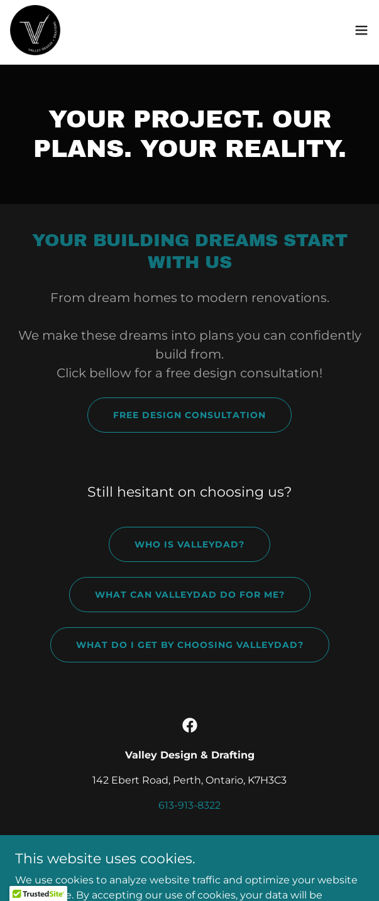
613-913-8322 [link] (189, 805)
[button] (361, 30)
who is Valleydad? (189, 544)
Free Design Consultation (189, 415)
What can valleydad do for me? (190, 594)
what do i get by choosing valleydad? (190, 644)
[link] (35, 30)
